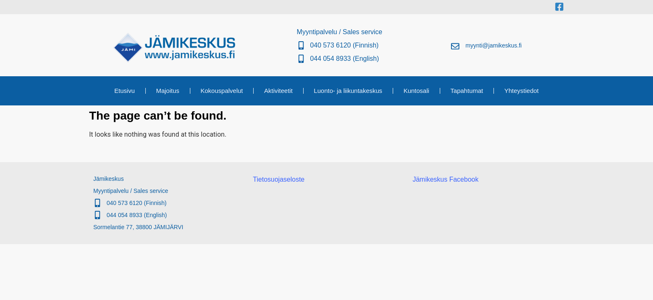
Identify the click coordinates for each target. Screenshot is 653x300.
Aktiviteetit (278, 90)
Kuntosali (416, 90)
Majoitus (167, 90)
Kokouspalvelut (222, 90)
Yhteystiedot (521, 90)
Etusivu (124, 90)
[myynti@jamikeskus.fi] (455, 46)
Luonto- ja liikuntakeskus (348, 90)
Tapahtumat (467, 90)
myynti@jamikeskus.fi (494, 45)
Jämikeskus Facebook (446, 179)
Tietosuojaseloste (278, 179)
